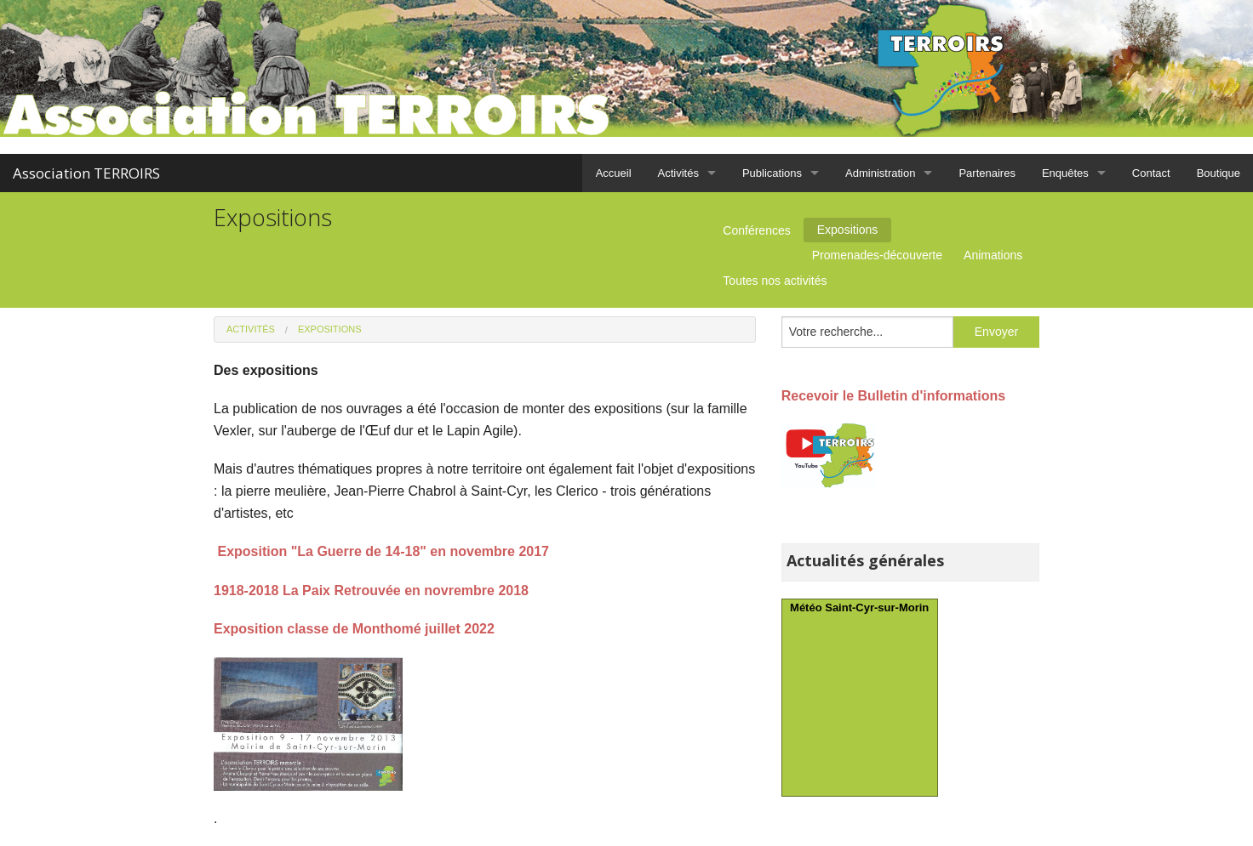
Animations (993, 255)
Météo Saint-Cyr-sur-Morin (859, 607)
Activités (678, 173)
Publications (772, 173)
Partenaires (986, 173)
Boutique (1218, 173)
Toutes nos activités (775, 280)
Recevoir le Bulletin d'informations (893, 396)
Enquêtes (1065, 173)
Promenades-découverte (877, 255)
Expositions (847, 229)
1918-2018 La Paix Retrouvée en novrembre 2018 (371, 590)
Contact (1151, 173)
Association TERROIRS (86, 173)
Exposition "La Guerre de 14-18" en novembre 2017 (383, 551)
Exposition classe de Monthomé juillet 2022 (354, 629)
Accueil (614, 173)
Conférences (756, 230)
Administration (880, 173)
